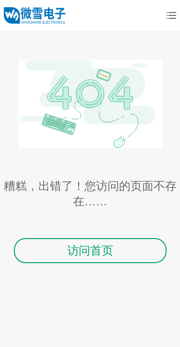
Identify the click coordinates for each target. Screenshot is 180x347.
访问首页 (90, 250)
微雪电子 (34, 15)
